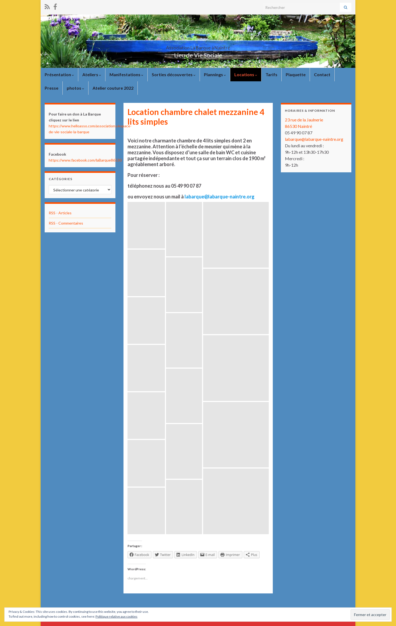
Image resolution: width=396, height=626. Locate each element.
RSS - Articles (60, 213)
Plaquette (296, 74)
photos (75, 87)
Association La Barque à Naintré (198, 46)
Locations (245, 74)
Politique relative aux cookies (116, 616)
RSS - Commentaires (66, 223)
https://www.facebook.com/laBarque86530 (85, 160)
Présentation (59, 74)
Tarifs (271, 74)
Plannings (215, 74)
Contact (322, 74)
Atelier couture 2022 (113, 87)
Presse (51, 87)
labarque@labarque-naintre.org (314, 139)
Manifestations (126, 74)
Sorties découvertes (174, 74)
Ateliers (91, 74)
